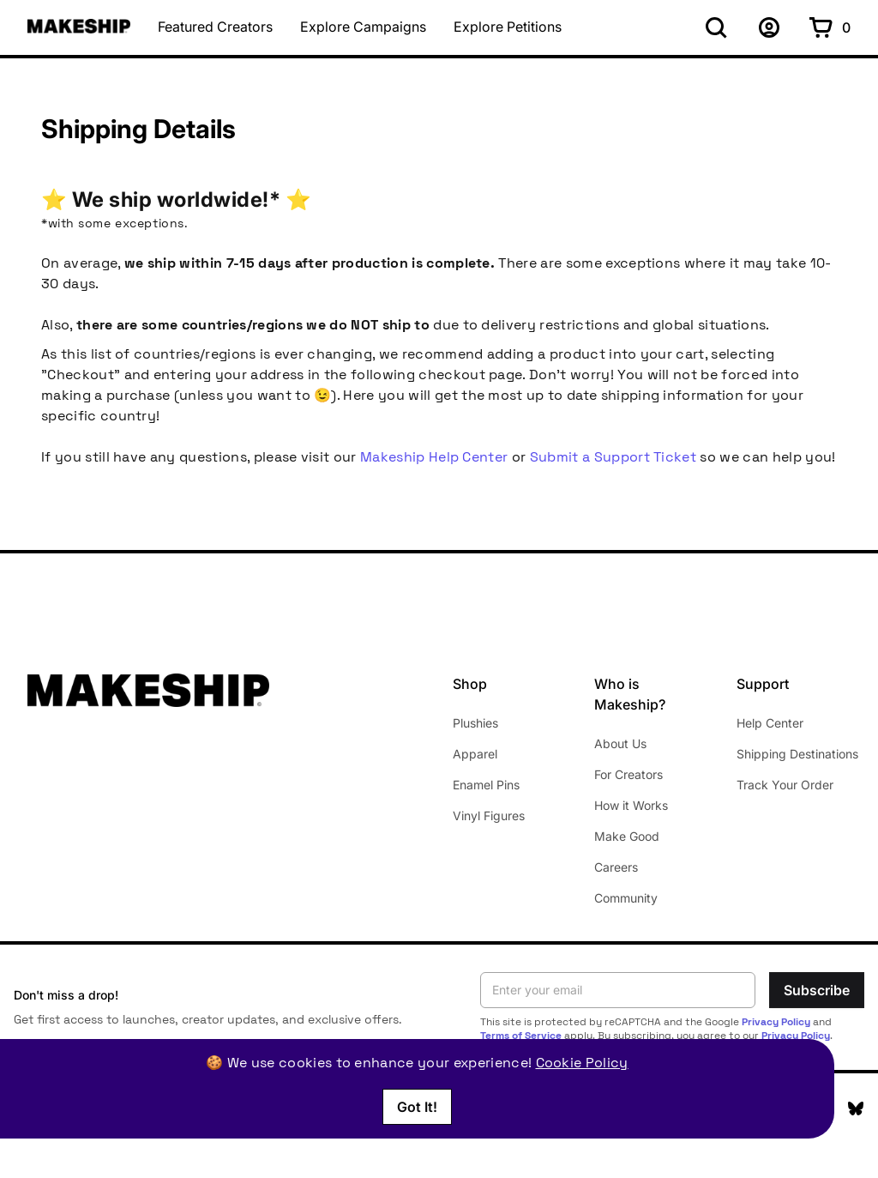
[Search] (716, 27)
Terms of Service (521, 1035)
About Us (620, 743)
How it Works (631, 805)
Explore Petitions (508, 27)
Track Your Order (785, 784)
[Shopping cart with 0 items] (830, 27)
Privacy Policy (776, 1022)
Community (626, 898)
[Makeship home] (78, 26)
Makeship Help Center (434, 457)
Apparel (475, 753)
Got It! (417, 1106)
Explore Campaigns (363, 27)
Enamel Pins (486, 784)
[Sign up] (769, 27)
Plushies (475, 723)
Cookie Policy (582, 1063)
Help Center (770, 723)
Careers (616, 867)
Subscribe (817, 990)
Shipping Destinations (797, 753)
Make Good (626, 836)
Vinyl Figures (489, 815)
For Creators (628, 774)
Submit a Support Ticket (613, 457)
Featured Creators (215, 27)
